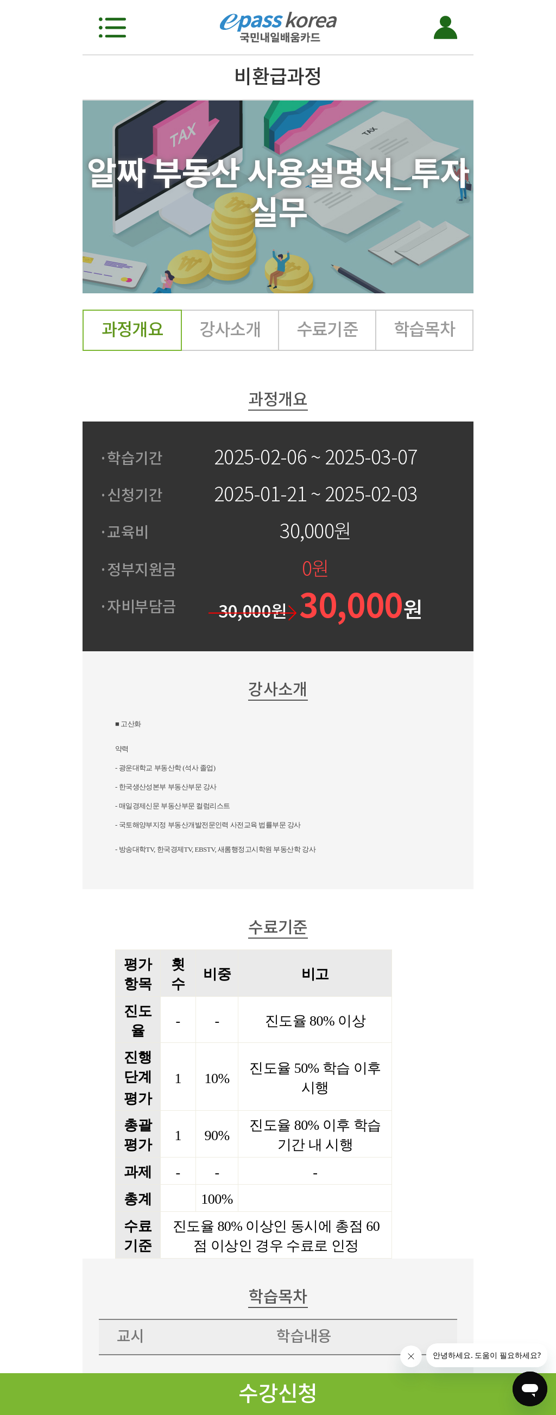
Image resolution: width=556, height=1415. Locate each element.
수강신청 (278, 1393)
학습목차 (425, 329)
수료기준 (327, 329)
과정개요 (132, 329)
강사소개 (230, 329)
